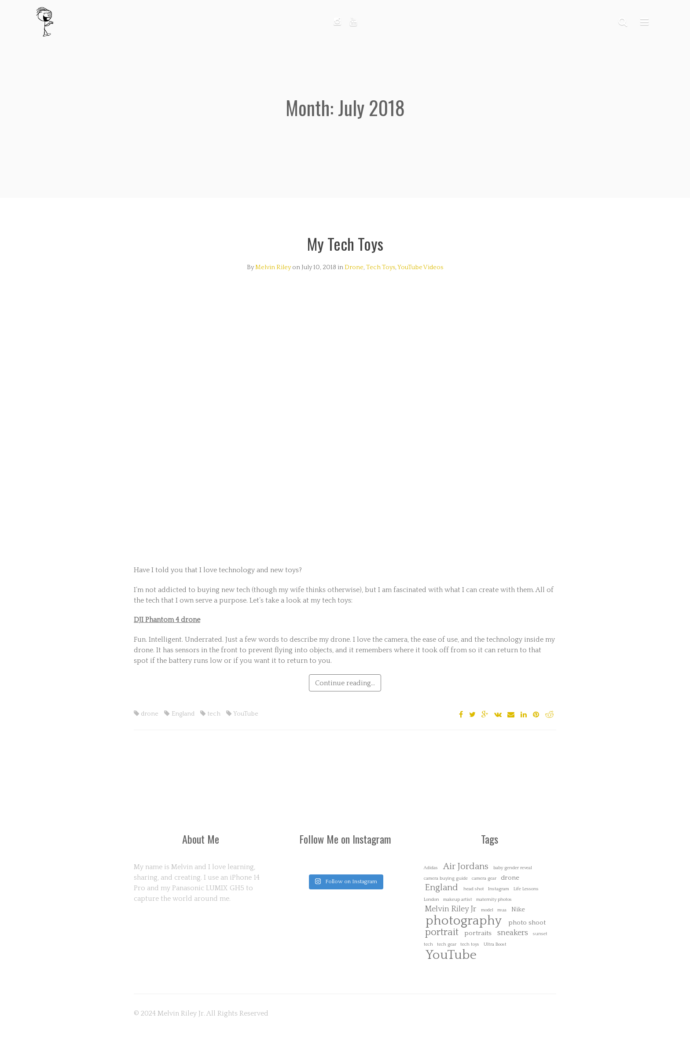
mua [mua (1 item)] (501, 910)
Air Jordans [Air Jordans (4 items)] (465, 866)
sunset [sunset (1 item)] (540, 934)
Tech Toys (380, 267)
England (179, 713)
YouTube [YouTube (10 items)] (451, 955)
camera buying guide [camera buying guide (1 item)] (446, 878)
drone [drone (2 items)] (510, 877)
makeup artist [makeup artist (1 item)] (457, 899)
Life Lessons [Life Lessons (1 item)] (526, 889)
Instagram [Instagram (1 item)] (498, 889)
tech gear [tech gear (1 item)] (446, 944)
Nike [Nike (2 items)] (518, 909)
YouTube (242, 713)
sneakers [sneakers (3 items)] (512, 933)
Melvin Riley (273, 267)
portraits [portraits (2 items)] (478, 933)
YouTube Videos (420, 267)
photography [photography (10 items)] (464, 920)
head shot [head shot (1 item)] (473, 889)
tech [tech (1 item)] (428, 944)
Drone (354, 267)
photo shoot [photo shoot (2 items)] (527, 922)
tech (210, 713)
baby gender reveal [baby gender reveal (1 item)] (512, 868)
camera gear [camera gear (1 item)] (484, 878)
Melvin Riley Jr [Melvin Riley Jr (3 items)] (450, 909)
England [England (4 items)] (441, 887)
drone (146, 713)
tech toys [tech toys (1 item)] (469, 944)
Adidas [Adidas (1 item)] (431, 868)
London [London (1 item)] (431, 899)
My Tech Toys (345, 243)
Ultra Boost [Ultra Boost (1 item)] (495, 944)
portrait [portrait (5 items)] (442, 933)
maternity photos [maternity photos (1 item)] (494, 899)
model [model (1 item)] (487, 910)
